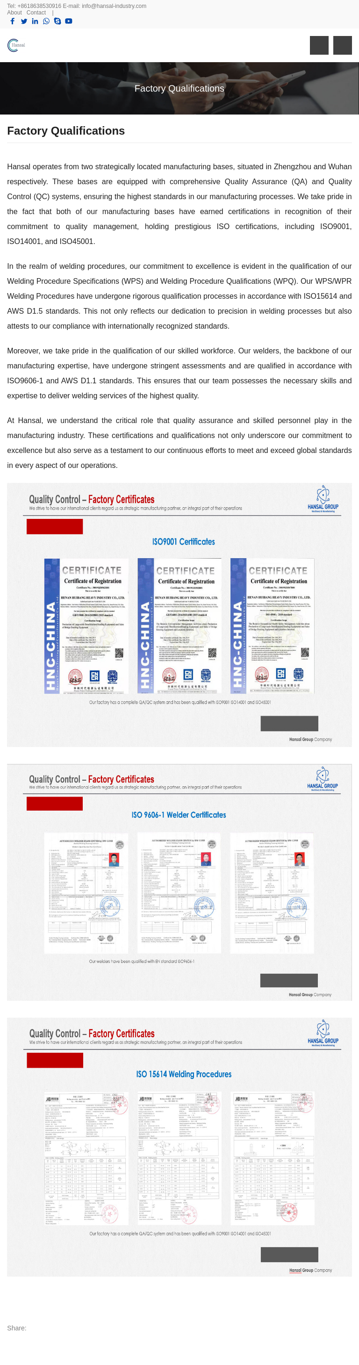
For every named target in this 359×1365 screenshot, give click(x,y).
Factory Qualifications (179, 88)
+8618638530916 (39, 6)
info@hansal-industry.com (114, 6)
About (14, 12)
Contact (36, 12)
